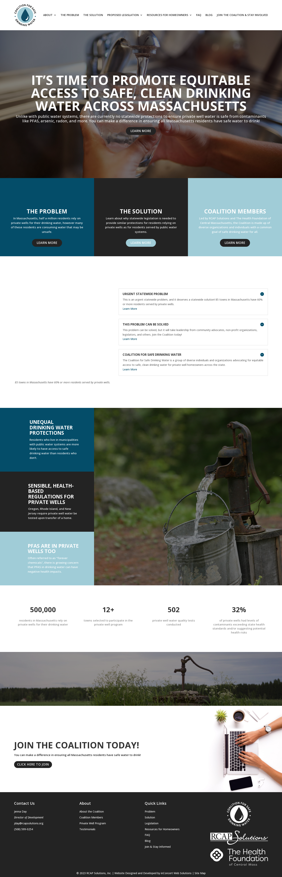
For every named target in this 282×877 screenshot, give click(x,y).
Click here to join (33, 746)
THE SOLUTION (141, 211)
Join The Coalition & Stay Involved (242, 15)
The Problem (70, 15)
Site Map (200, 855)
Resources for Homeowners (167, 15)
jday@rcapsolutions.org (28, 805)
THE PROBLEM (47, 211)
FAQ (198, 15)
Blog (208, 15)
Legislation (151, 805)
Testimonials (87, 811)
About (48, 15)
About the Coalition (91, 793)
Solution (150, 799)
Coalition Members (235, 211)
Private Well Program (92, 805)
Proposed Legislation (123, 15)
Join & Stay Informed (158, 828)
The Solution (93, 15)
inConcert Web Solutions (176, 855)
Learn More (141, 131)
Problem (150, 793)
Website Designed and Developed (135, 855)
